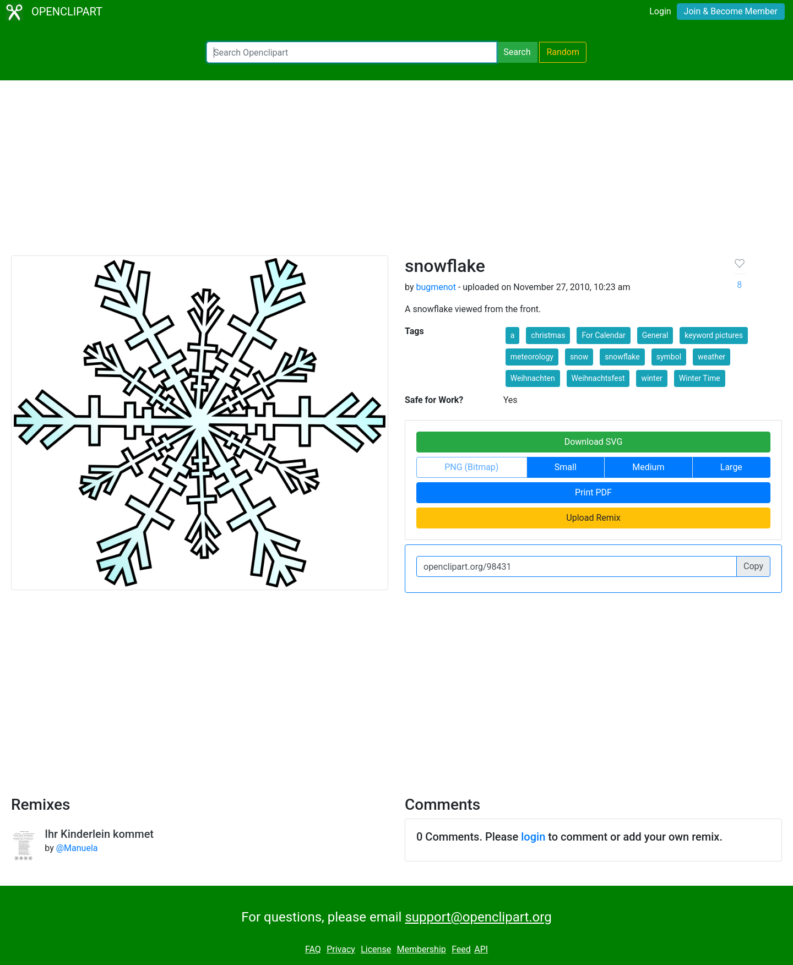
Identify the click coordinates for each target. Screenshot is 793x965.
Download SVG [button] (593, 442)
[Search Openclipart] (352, 52)
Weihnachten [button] (532, 378)
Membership (421, 949)
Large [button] (731, 467)
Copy (753, 566)
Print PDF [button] (593, 492)
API (481, 949)
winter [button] (651, 378)
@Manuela (77, 848)
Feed (461, 949)
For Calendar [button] (603, 335)
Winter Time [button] (699, 378)
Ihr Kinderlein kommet (99, 834)
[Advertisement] (396, 173)
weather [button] (711, 356)
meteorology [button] (531, 356)
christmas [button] (548, 335)
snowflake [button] (622, 356)
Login (660, 11)
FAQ (313, 949)
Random (562, 52)
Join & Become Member (731, 11)
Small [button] (566, 467)
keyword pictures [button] (714, 335)
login (533, 836)
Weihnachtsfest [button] (598, 378)
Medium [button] (648, 467)
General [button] (655, 335)
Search (516, 52)
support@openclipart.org (478, 917)
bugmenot (436, 287)
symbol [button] (668, 356)
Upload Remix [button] (593, 518)
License (376, 949)
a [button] (512, 335)
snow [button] (579, 356)
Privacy (341, 949)
